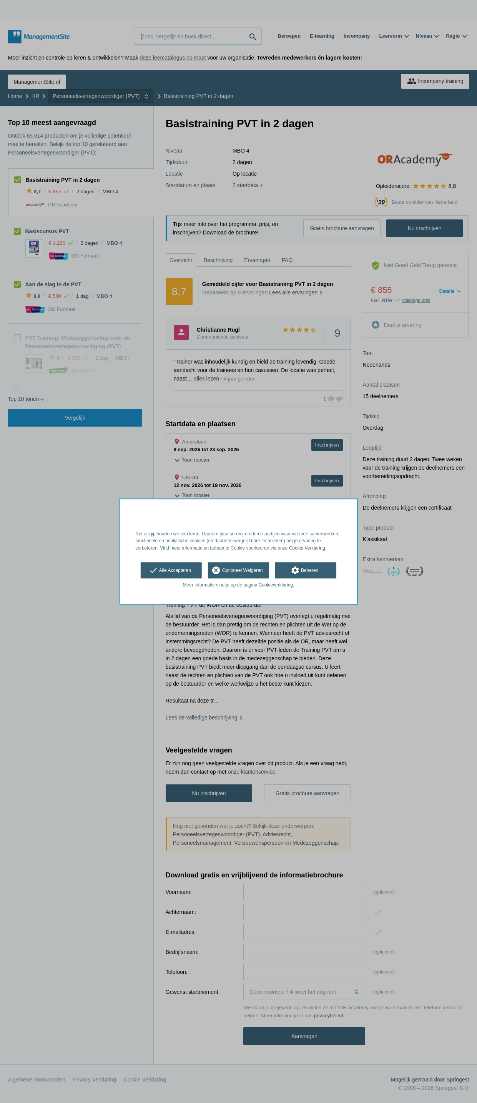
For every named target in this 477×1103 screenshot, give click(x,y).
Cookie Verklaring (307, 548)
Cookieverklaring (276, 585)
